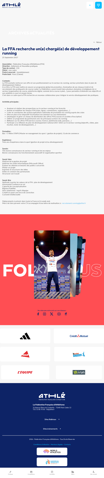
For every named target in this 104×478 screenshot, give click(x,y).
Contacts (67, 444)
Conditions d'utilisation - (42, 444)
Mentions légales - (57, 444)
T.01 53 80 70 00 (39, 409)
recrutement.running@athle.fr (74, 203)
